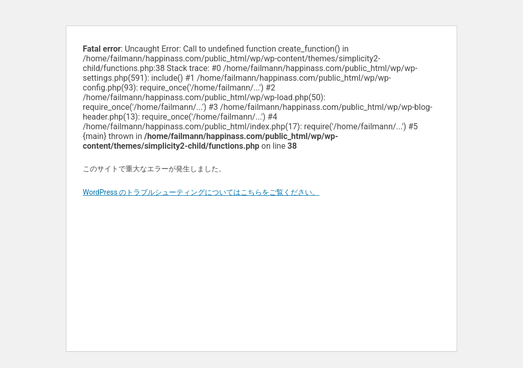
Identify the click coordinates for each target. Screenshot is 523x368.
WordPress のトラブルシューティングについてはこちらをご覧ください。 (201, 192)
